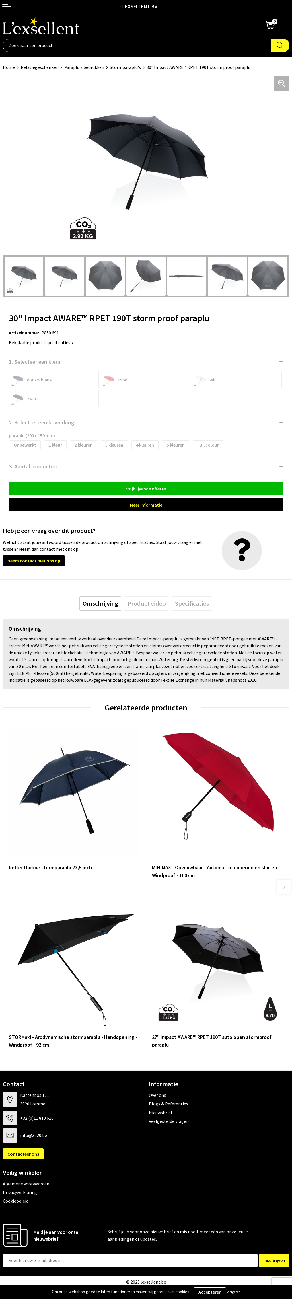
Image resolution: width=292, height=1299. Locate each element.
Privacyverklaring (20, 1192)
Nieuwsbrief (160, 1112)
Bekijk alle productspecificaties (41, 342)
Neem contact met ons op (33, 561)
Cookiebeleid (15, 1201)
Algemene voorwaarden (26, 1184)
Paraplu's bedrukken (84, 67)
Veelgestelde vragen (169, 1121)
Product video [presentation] (146, 603)
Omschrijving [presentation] (100, 603)
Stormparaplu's (125, 67)
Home (9, 67)
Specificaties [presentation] (192, 603)
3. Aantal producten (33, 466)
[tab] (100, 603)
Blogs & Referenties (168, 1104)
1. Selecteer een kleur (35, 361)
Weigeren (233, 1292)
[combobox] (137, 45)
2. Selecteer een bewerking (41, 422)
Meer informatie (146, 505)
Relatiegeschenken (40, 67)
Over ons (157, 1095)
